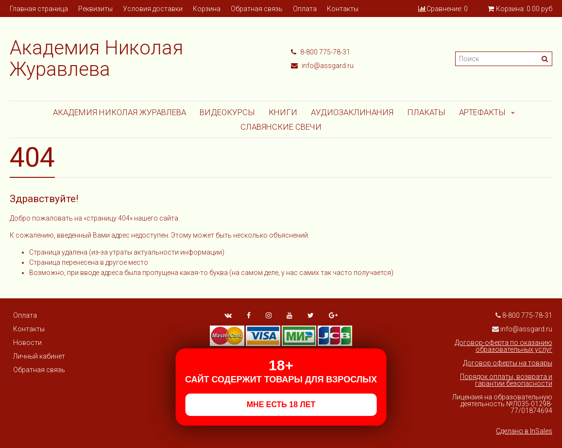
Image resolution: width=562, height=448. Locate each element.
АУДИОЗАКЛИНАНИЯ (352, 112)
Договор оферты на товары (507, 363)
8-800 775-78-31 (320, 52)
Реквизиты (95, 8)
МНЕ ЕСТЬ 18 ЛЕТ (281, 404)
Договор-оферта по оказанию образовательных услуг (503, 346)
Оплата (305, 8)
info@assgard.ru (322, 65)
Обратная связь (257, 8)
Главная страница (39, 8)
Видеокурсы (227, 112)
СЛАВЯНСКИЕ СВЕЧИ (281, 127)
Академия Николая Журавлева (119, 112)
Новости (27, 342)
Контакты (342, 8)
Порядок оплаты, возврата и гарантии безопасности (506, 380)
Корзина (207, 8)
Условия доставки (153, 8)
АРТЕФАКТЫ (482, 112)
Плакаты (426, 112)
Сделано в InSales (524, 431)
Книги (283, 112)
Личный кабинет (39, 356)
